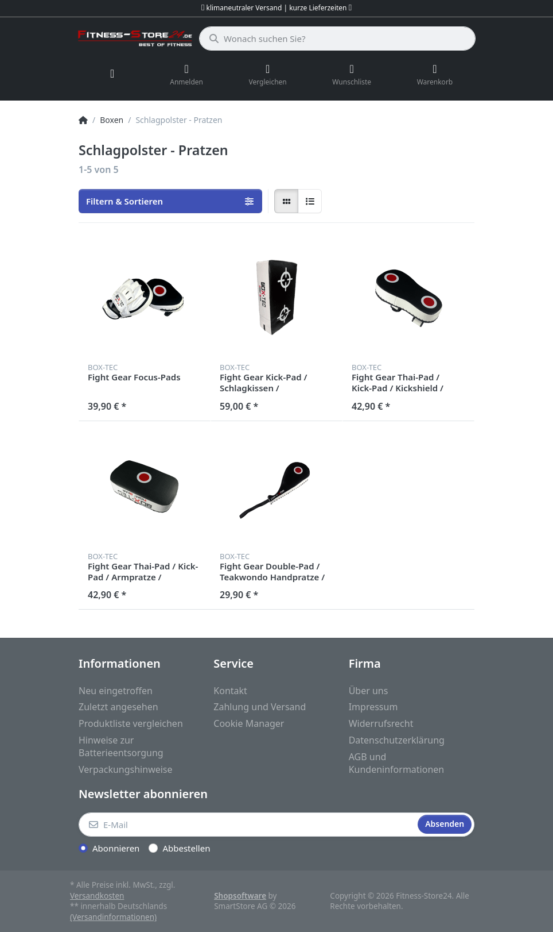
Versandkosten (97, 896)
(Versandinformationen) (113, 917)
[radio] (286, 201)
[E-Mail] (247, 824)
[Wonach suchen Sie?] (337, 38)
